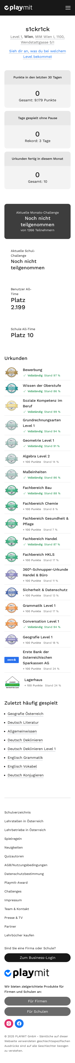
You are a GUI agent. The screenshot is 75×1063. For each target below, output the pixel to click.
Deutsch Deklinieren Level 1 (32, 749)
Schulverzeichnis (17, 812)
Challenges (12, 891)
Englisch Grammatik (25, 757)
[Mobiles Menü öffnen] (68, 8)
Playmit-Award (16, 882)
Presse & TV (13, 918)
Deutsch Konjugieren (26, 775)
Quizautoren (14, 856)
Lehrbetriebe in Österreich (25, 830)
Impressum (13, 900)
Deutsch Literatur (23, 722)
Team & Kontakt (16, 909)
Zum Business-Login (37, 957)
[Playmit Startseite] (18, 7)
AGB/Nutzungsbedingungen (25, 865)
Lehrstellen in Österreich (23, 821)
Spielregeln (13, 839)
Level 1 (16, 37)
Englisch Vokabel (22, 766)
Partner (10, 926)
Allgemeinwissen (22, 731)
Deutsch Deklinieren (25, 740)
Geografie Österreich (25, 714)
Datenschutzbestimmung (24, 874)
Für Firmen (37, 1001)
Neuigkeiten (13, 847)
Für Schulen (37, 1011)
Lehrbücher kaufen (19, 935)
